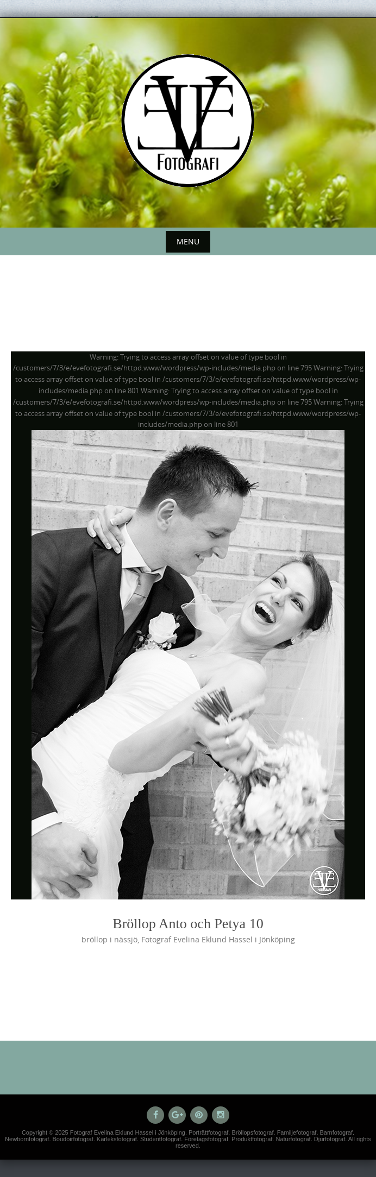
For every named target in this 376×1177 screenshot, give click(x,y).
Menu (188, 241)
